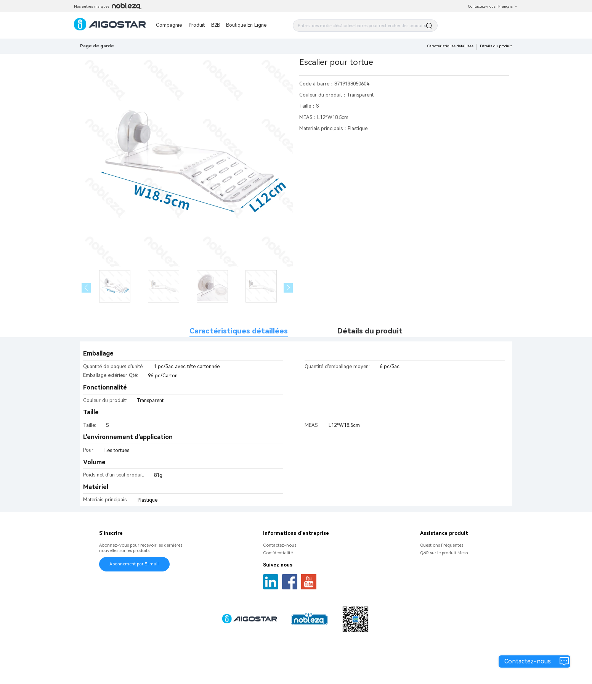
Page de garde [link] (97, 45)
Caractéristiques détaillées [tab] (238, 331)
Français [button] (508, 6)
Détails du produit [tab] (370, 331)
